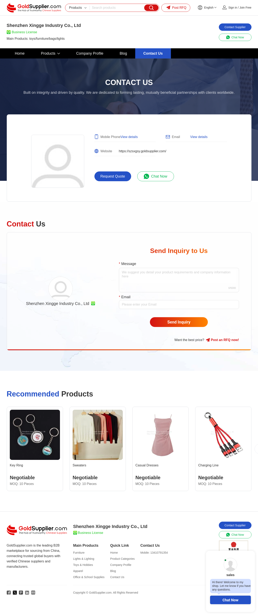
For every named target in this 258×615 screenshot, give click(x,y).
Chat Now (230, 600)
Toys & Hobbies (83, 564)
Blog (113, 571)
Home (114, 552)
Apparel (78, 571)
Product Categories (122, 558)
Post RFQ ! (222, 340)
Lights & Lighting (83, 558)
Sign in (232, 7)
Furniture (79, 552)
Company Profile (120, 564)
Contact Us (117, 577)
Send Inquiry (178, 322)
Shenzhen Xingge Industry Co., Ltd (57, 303)
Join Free (245, 7)
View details (129, 137)
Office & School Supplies (89, 577)
